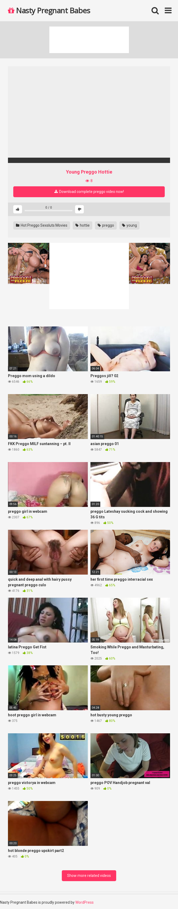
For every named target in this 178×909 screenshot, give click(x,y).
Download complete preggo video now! (89, 191)
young (129, 225)
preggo (106, 225)
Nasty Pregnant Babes (49, 10)
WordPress (84, 902)
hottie (82, 225)
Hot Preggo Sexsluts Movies (41, 225)
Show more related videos (89, 875)
